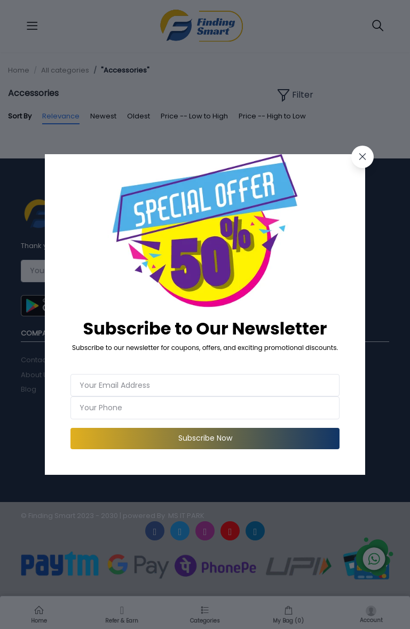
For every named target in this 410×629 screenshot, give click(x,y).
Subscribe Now (205, 438)
